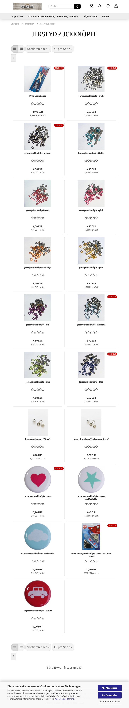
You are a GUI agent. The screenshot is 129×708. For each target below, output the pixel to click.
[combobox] (38, 49)
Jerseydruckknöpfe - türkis (91, 153)
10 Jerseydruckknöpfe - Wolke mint (37, 553)
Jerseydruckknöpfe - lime (38, 382)
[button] (92, 6)
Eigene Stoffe (90, 16)
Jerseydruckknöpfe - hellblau (91, 325)
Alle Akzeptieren (109, 688)
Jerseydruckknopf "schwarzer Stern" (91, 439)
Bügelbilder (17, 16)
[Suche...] (77, 6)
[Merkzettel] (108, 6)
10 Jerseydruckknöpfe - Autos (38, 611)
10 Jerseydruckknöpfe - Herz (37, 496)
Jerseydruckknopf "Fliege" (37, 439)
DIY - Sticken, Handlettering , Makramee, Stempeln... (53, 16)
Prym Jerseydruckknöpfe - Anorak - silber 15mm (91, 554)
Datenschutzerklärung (64, 699)
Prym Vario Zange (37, 96)
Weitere (105, 16)
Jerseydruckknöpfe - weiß (91, 96)
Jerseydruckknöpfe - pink (91, 210)
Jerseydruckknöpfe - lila (37, 325)
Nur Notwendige (109, 695)
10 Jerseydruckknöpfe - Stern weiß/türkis (91, 497)
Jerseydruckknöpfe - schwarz (38, 153)
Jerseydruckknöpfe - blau (91, 382)
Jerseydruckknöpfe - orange (37, 267)
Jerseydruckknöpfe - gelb (91, 267)
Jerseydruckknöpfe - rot (37, 210)
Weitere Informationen (110, 701)
